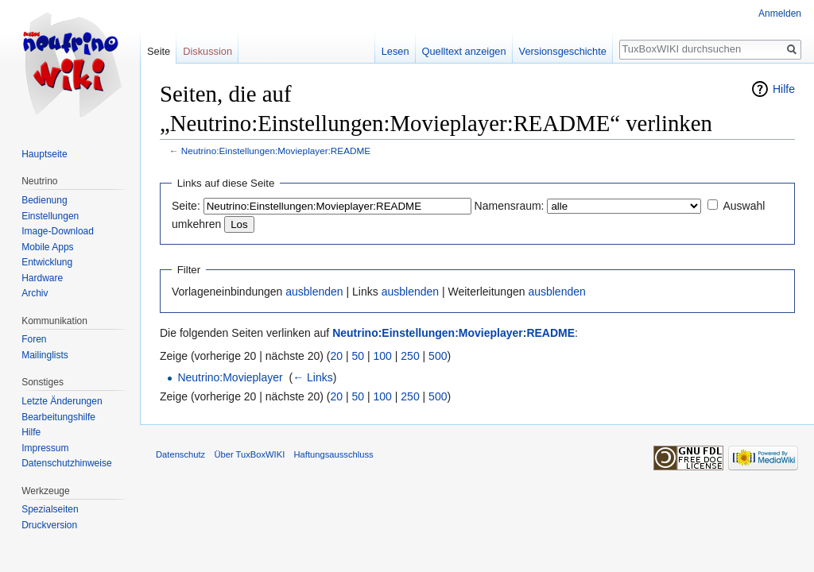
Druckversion (49, 525)
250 (410, 356)
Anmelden (779, 13)
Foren (33, 339)
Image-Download (57, 231)
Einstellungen (50, 216)
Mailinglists (44, 355)
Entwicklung (46, 262)
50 (358, 356)
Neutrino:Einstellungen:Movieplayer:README (275, 150)
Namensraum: (510, 205)
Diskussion (207, 51)
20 (337, 356)
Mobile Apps (47, 247)
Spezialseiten (49, 509)
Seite (158, 51)
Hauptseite (44, 154)
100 (383, 356)
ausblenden (314, 291)
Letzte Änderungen (61, 401)
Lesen (395, 51)
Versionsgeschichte (563, 51)
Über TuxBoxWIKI (249, 454)
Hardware (42, 278)
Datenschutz (180, 454)
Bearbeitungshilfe (58, 417)
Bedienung (44, 200)
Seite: (186, 205)
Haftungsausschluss (333, 454)
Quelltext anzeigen (464, 51)
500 (437, 356)
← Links (313, 377)
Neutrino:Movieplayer (229, 377)
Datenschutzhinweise (66, 463)
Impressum (44, 448)
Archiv (34, 293)
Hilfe (784, 89)
